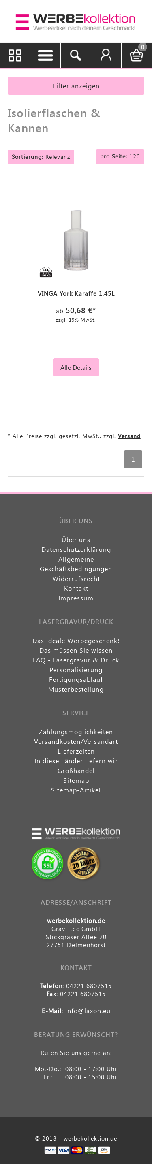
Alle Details (76, 367)
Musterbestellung (76, 689)
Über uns (76, 539)
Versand (129, 436)
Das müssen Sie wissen (76, 650)
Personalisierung (76, 669)
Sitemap (76, 780)
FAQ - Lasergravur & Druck (76, 660)
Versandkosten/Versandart (76, 741)
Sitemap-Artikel (76, 790)
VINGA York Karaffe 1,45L (76, 293)
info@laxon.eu (88, 1010)
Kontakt (76, 588)
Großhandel (76, 770)
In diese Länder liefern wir (76, 760)
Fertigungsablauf (76, 679)
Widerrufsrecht (76, 578)
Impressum (76, 598)
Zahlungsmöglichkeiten (76, 731)
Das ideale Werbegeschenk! (76, 640)
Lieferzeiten (76, 751)
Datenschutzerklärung (76, 549)
